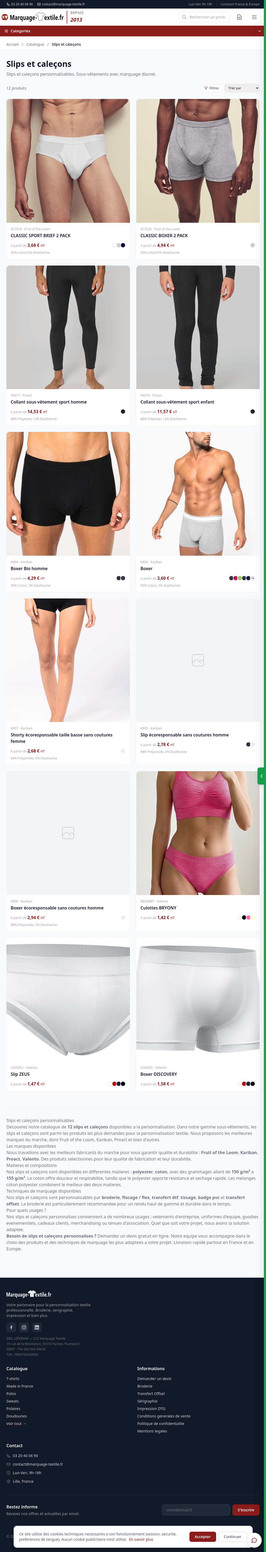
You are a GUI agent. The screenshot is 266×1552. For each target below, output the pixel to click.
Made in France (19, 1386)
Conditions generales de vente (163, 1416)
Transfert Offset (151, 1393)
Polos (11, 1393)
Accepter (203, 1536)
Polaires (13, 1408)
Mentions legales (152, 1431)
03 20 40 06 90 (19, 4)
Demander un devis (154, 1378)
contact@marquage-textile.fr (61, 4)
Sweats (12, 1401)
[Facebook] (11, 1327)
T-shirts (12, 1378)
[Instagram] (24, 1327)
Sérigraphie (147, 1401)
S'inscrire (246, 1509)
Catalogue (35, 44)
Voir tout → (16, 1423)
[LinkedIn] (37, 1327)
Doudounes (16, 1416)
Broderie (145, 1386)
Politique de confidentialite (160, 1423)
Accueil (12, 44)
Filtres (211, 88)
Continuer (232, 1536)
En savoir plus (141, 1539)
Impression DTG (151, 1408)
